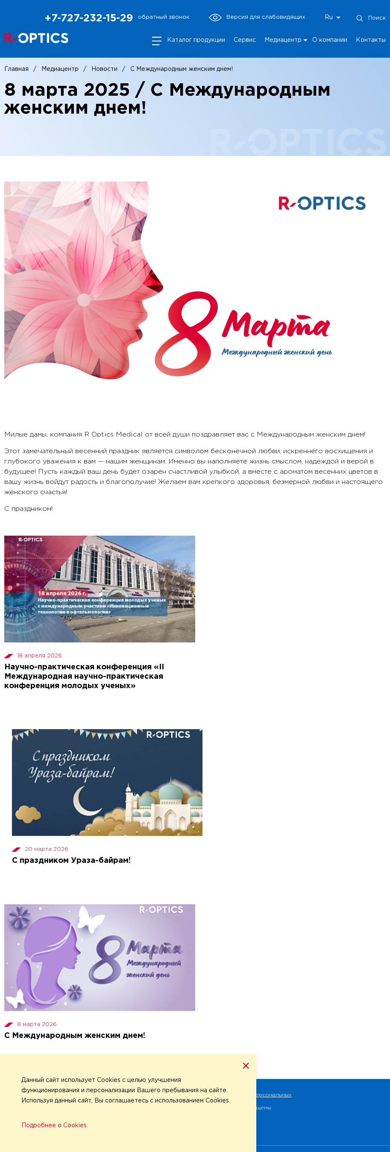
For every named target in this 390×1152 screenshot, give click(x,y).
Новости (104, 69)
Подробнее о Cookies (54, 1125)
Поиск (370, 18)
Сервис (245, 40)
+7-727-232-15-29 (88, 18)
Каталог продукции (196, 40)
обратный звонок (163, 17)
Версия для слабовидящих (256, 17)
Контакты (371, 40)
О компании (329, 40)
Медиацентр (283, 40)
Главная (16, 69)
